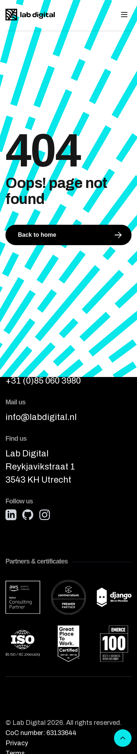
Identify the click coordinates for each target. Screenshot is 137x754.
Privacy (16, 743)
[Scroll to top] (123, 738)
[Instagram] (44, 515)
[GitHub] (27, 515)
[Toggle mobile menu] (124, 14)
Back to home (70, 235)
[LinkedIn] (10, 515)
